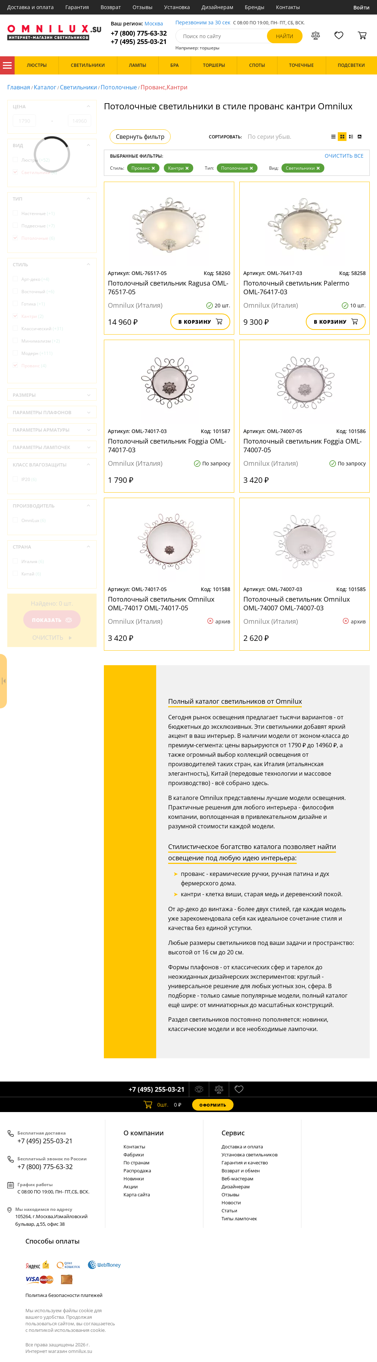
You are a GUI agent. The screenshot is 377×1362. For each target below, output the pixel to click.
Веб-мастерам (238, 1178)
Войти (361, 7)
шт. (156, 1104)
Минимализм (40, 341)
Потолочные (119, 87)
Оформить (212, 1105)
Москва (154, 24)
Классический (42, 329)
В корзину (200, 321)
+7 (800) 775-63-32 (139, 33)
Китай (31, 574)
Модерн (37, 353)
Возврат (111, 7)
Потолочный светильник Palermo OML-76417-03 (296, 287)
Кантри (178, 168)
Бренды (254, 7)
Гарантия (77, 7)
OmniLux (33, 520)
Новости (231, 1202)
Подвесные (38, 226)
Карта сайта (136, 1194)
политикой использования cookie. (67, 1330)
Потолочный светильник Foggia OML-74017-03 (167, 445)
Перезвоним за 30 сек (202, 23)
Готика (33, 304)
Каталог (7, 65)
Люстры (35, 160)
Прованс (143, 168)
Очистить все (344, 156)
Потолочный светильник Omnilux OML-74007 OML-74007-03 (296, 603)
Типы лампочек (239, 1218)
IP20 (29, 479)
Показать (52, 620)
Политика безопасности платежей (63, 1295)
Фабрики (133, 1154)
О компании (143, 1132)
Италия (32, 561)
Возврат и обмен (241, 1170)
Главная (18, 87)
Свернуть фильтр (140, 137)
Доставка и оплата (30, 7)
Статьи (229, 1210)
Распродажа (137, 1170)
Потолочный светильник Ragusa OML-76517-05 (168, 287)
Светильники (78, 87)
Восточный (37, 291)
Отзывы (143, 7)
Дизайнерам (217, 7)
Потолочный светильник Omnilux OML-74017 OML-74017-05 (161, 603)
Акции (130, 1186)
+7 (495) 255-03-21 (139, 41)
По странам (136, 1162)
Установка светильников (249, 1154)
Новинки (133, 1178)
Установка (177, 7)
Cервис (233, 1132)
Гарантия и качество (245, 1162)
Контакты (288, 7)
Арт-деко (35, 279)
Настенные (38, 213)
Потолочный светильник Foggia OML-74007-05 (302, 445)
